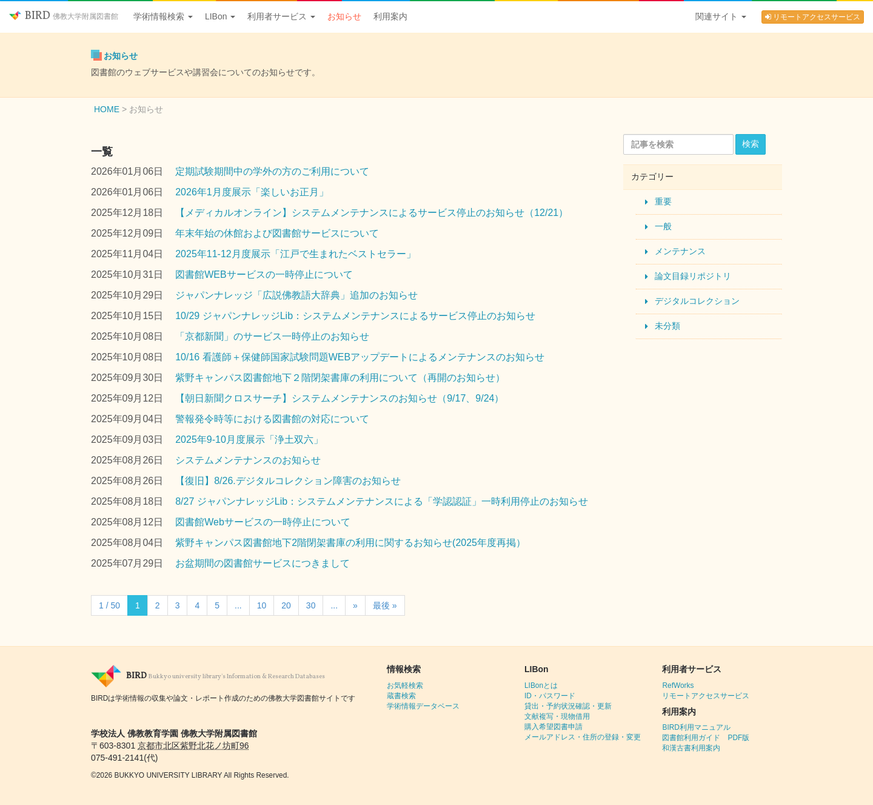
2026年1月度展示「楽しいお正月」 (252, 192)
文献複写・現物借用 (557, 716)
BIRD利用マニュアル (696, 727)
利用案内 (390, 16)
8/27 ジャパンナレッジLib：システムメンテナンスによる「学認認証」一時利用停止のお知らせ (381, 501)
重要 (663, 201)
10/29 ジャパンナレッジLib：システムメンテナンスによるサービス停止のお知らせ (355, 316)
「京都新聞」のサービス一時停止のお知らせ (272, 336)
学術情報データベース (423, 706)
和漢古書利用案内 (691, 748)
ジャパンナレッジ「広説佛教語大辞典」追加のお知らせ (296, 295)
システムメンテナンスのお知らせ (248, 460)
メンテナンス (680, 251)
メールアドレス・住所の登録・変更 (582, 737)
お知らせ (344, 16)
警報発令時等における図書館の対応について (272, 419)
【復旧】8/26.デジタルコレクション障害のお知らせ (288, 481)
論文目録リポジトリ (693, 276)
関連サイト (720, 16)
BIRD (63, 16)
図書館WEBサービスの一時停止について (263, 274)
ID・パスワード (549, 696)
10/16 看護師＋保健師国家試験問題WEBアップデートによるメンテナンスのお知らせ (359, 357)
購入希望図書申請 (553, 726)
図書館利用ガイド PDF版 (705, 737)
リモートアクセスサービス (812, 17)
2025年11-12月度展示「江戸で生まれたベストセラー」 (295, 254)
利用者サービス (281, 16)
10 (262, 605)
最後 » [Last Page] (385, 605)
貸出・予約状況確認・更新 (568, 706)
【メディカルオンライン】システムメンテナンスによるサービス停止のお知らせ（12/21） (371, 212)
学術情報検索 (163, 16)
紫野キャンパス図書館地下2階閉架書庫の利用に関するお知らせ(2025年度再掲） (350, 542)
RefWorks (678, 685)
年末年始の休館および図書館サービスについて (277, 233)
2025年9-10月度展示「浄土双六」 (249, 439)
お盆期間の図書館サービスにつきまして (262, 563)
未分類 (667, 326)
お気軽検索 (405, 685)
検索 (750, 144)
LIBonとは (541, 685)
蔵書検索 (401, 696)
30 (311, 605)
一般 (663, 226)
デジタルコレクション (697, 301)
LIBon (220, 16)
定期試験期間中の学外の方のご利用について (272, 171)
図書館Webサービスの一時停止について (262, 522)
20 (286, 605)
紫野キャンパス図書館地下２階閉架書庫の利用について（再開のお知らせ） (340, 377)
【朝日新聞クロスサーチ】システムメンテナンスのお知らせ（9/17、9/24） (339, 398)
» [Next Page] (355, 605)
